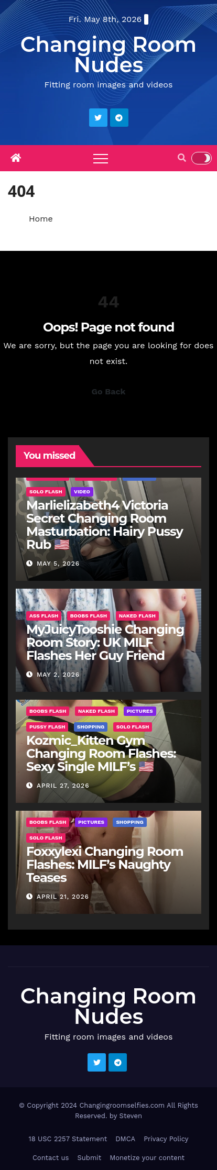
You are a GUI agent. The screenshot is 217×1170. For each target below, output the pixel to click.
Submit (89, 1158)
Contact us (50, 1158)
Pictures (140, 711)
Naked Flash (137, 616)
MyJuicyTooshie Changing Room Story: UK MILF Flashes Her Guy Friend (105, 642)
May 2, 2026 (58, 674)
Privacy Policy (166, 1139)
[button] (182, 158)
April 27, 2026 (63, 785)
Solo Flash (45, 491)
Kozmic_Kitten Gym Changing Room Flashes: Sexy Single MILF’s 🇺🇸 (101, 753)
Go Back (109, 391)
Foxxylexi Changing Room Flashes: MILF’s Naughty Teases (104, 864)
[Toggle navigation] (100, 158)
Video (82, 491)
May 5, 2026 (58, 563)
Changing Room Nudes (108, 54)
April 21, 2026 (63, 896)
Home (41, 219)
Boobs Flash (88, 616)
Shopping (90, 727)
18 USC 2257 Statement (68, 1139)
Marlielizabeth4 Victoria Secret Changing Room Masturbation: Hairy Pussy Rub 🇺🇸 (104, 525)
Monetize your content (147, 1158)
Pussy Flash (47, 727)
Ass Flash (43, 616)
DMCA (125, 1139)
